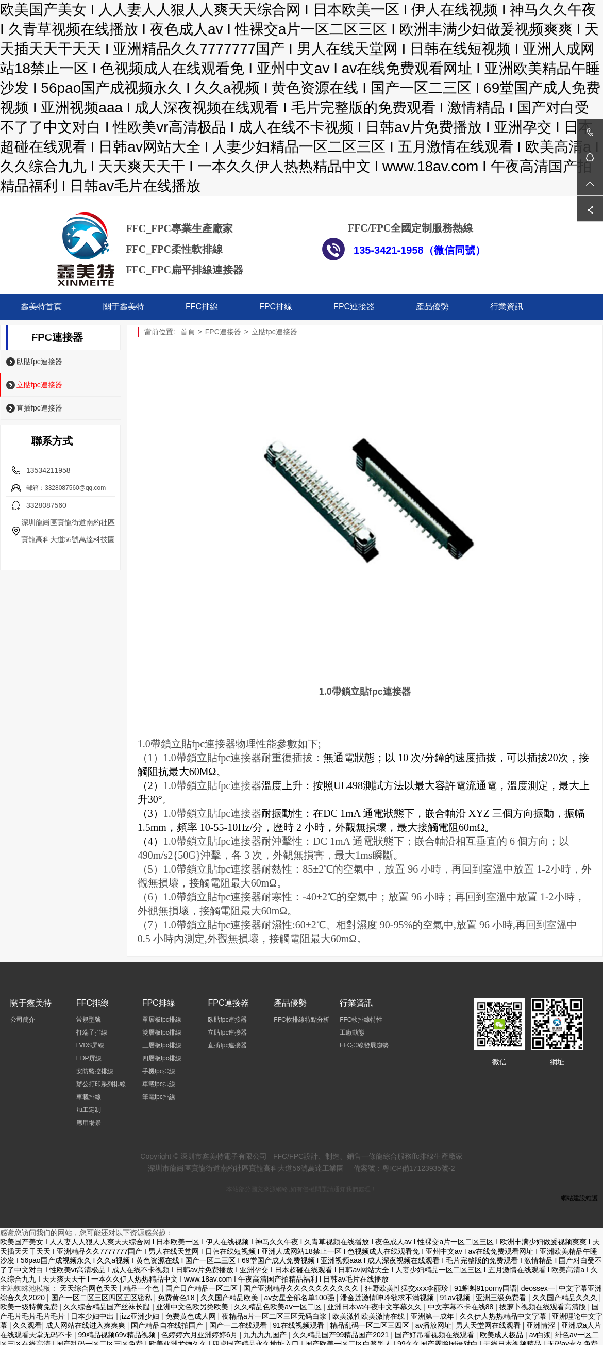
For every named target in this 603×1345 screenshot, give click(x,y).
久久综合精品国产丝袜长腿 (107, 1307)
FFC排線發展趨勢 (364, 1045)
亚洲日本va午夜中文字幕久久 (375, 1307)
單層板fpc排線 (161, 1019)
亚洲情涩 (541, 1325)
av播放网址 (433, 1325)
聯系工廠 (37, 332)
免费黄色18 (177, 1297)
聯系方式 (52, 441)
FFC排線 (202, 306)
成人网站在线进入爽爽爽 (86, 1325)
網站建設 (573, 1198)
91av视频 (456, 1297)
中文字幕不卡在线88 (461, 1307)
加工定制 (88, 1109)
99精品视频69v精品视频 (117, 1335)
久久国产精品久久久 (565, 1297)
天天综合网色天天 (90, 1288)
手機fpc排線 (158, 1071)
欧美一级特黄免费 (30, 1307)
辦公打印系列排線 (101, 1084)
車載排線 (88, 1097)
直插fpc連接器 (39, 408)
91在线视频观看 (299, 1325)
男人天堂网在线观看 (489, 1325)
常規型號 (88, 1019)
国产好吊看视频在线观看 (435, 1335)
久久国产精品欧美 (230, 1297)
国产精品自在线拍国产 (168, 1325)
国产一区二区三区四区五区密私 (102, 1297)
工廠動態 (352, 1032)
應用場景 (88, 1122)
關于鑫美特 (123, 306)
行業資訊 (506, 306)
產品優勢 (432, 306)
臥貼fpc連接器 (39, 361)
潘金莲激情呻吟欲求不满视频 (388, 1297)
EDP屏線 (89, 1058)
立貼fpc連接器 (39, 385)
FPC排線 (275, 306)
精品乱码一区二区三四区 (370, 1325)
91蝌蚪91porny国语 (485, 1288)
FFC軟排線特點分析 (301, 1019)
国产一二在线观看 (239, 1325)
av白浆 (540, 1335)
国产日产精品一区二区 (202, 1288)
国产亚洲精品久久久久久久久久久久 (302, 1288)
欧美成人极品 (502, 1335)
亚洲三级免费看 (502, 1297)
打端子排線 (91, 1032)
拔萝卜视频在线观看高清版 (543, 1307)
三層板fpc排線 (161, 1045)
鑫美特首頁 (41, 306)
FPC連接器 (354, 306)
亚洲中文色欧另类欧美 (193, 1307)
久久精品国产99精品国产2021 (342, 1335)
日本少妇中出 (93, 1316)
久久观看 (27, 1325)
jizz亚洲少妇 (140, 1316)
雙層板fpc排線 (161, 1032)
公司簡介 (22, 1019)
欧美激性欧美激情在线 (369, 1316)
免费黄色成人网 (191, 1316)
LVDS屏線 (90, 1045)
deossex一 (538, 1288)
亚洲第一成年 (433, 1316)
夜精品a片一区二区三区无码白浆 (275, 1316)
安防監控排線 (94, 1071)
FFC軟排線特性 (361, 1019)
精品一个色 (142, 1288)
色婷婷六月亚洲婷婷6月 (200, 1335)
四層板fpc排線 (161, 1058)
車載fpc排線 (158, 1084)
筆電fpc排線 (158, 1097)
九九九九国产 (266, 1335)
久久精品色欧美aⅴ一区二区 (279, 1307)
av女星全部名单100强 (300, 1297)
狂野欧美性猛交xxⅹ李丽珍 (407, 1288)
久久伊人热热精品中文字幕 (504, 1316)
